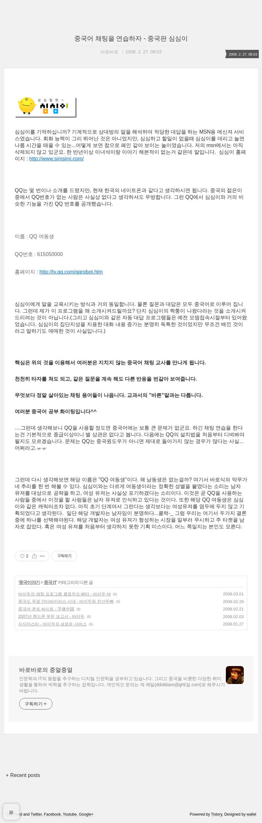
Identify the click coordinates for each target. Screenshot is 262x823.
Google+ (86, 814)
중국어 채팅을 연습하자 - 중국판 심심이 (130, 38)
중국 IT (50, 582)
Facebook (52, 814)
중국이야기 (29, 582)
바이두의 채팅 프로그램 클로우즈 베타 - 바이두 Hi (64, 594)
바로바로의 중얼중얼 (46, 670)
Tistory (216, 814)
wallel (251, 814)
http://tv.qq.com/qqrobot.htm (71, 272)
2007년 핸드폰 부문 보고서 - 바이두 (51, 616)
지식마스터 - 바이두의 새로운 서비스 (52, 624)
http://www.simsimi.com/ (56, 158)
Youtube (70, 814)
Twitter (36, 814)
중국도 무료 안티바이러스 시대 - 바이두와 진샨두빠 (66, 601)
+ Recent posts (23, 775)
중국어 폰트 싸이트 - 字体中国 (46, 609)
